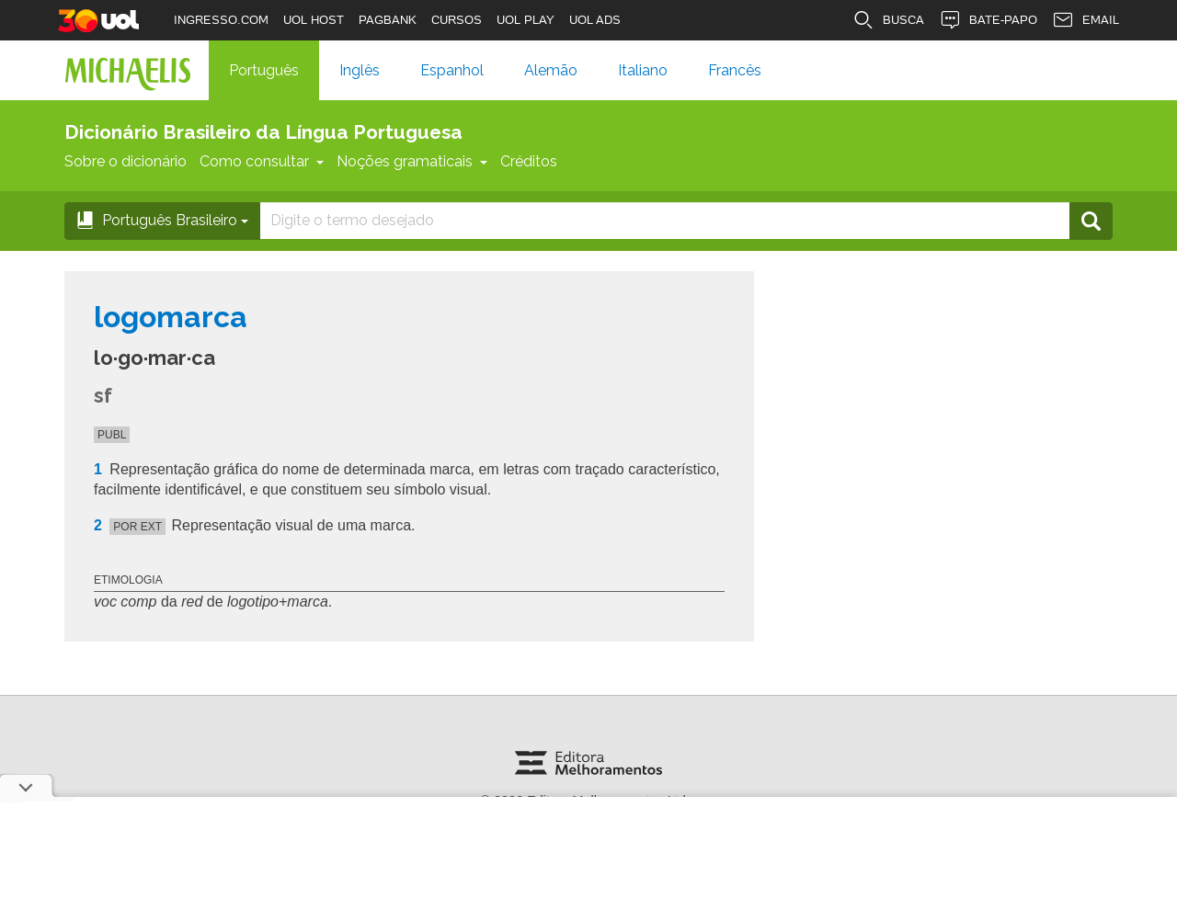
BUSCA (888, 20)
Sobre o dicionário (125, 161)
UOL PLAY (525, 20)
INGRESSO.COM (221, 20)
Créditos (528, 161)
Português (264, 70)
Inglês (359, 70)
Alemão (550, 70)
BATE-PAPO (988, 20)
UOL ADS (595, 20)
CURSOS (456, 20)
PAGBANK (388, 20)
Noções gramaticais (412, 161)
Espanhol (452, 70)
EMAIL (1085, 20)
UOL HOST (313, 20)
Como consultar (262, 161)
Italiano (643, 70)
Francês (734, 70)
